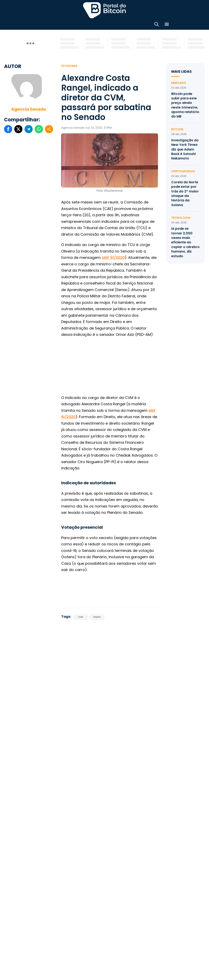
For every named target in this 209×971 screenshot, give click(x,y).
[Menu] (166, 24)
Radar (97, 615)
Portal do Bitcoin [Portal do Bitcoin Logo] (104, 10)
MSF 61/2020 (113, 256)
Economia (69, 65)
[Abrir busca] (156, 24)
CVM (80, 615)
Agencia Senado (28, 108)
